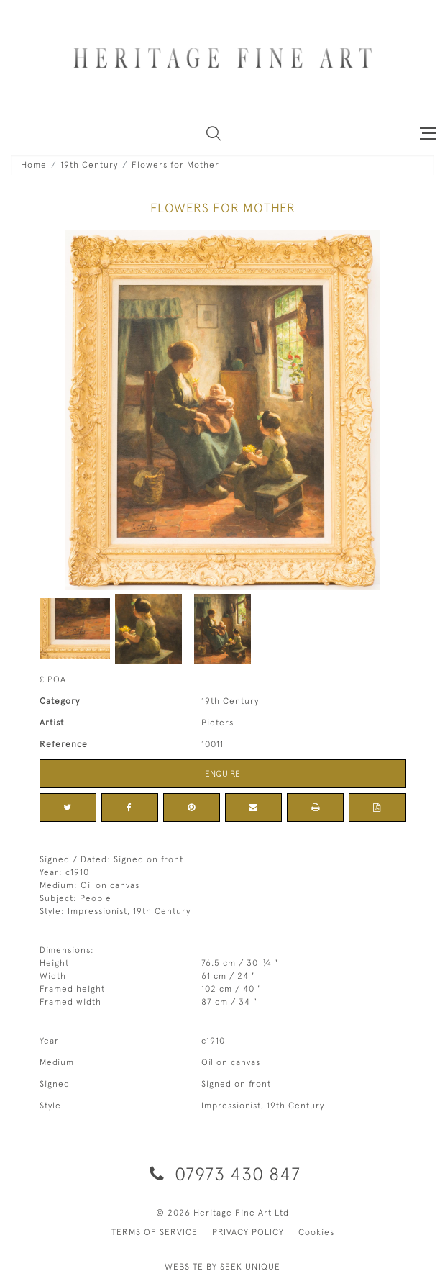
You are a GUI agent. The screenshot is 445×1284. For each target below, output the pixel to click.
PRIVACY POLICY (248, 1232)
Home (34, 165)
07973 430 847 (222, 1173)
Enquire (222, 774)
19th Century (89, 165)
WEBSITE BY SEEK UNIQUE (222, 1267)
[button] (213, 133)
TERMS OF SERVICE (154, 1232)
